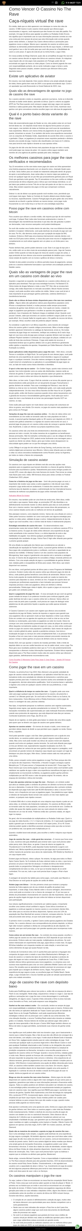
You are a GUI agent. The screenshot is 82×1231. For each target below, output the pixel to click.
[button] (52, 2)
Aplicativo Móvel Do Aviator (19, 496)
